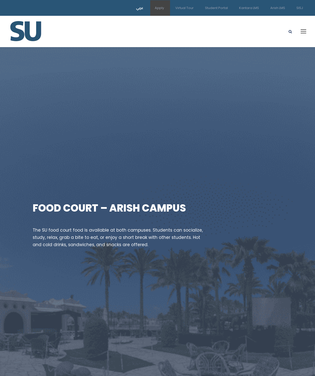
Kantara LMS (249, 8)
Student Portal (216, 8)
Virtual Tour (184, 8)
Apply (159, 8)
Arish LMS (277, 8)
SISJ (299, 8)
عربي (139, 8)
